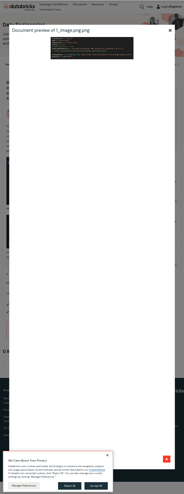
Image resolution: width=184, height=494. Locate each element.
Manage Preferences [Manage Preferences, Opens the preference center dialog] (24, 485)
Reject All (69, 485)
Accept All (96, 485)
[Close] (107, 455)
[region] (58, 471)
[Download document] (166, 459)
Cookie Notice (97, 469)
